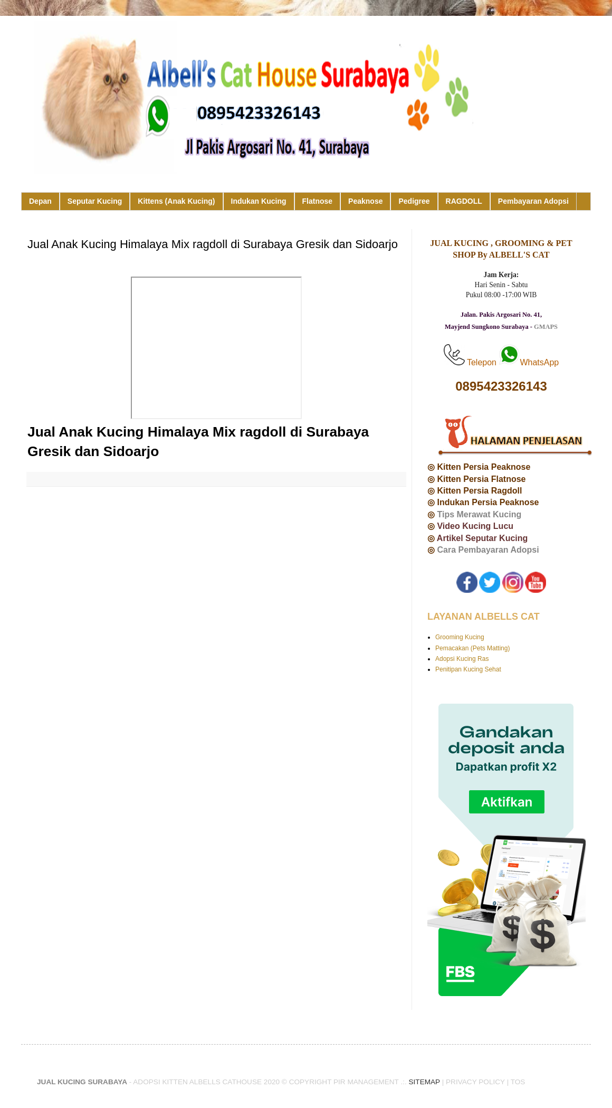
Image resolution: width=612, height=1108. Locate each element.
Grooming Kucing (459, 637)
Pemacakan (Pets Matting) (472, 648)
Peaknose (365, 201)
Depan (40, 201)
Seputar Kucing (95, 201)
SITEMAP (424, 1082)
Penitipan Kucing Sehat (468, 669)
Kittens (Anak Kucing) (176, 201)
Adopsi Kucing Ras (462, 658)
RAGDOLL (464, 201)
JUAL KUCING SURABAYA (82, 1082)
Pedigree (413, 201)
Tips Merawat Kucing (479, 514)
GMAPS (546, 326)
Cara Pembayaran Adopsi (488, 549)
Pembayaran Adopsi (533, 201)
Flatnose (317, 201)
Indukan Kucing (258, 201)
